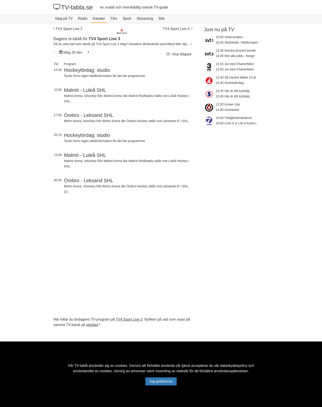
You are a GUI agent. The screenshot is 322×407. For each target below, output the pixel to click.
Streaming (145, 18)
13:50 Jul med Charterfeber (235, 69)
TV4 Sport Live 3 (129, 319)
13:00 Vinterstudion (229, 37)
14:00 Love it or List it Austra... (237, 123)
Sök (161, 18)
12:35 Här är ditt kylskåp (233, 91)
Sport (127, 18)
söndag (92, 325)
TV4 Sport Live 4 (177, 29)
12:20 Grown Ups (228, 104)
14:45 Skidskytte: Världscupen (237, 42)
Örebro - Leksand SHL (88, 115)
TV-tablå (81, 366)
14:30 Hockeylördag (230, 83)
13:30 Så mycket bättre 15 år (236, 77)
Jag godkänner (161, 381)
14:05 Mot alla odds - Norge (235, 56)
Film (114, 18)
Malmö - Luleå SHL (85, 90)
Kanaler (99, 18)
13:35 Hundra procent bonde (236, 50)
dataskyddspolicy (234, 366)
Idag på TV (64, 18)
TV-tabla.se (73, 7)
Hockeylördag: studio (87, 70)
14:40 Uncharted (227, 110)
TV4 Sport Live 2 (67, 29)
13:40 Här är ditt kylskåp (233, 96)
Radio (82, 18)
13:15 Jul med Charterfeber (235, 64)
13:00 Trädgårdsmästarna (234, 118)
